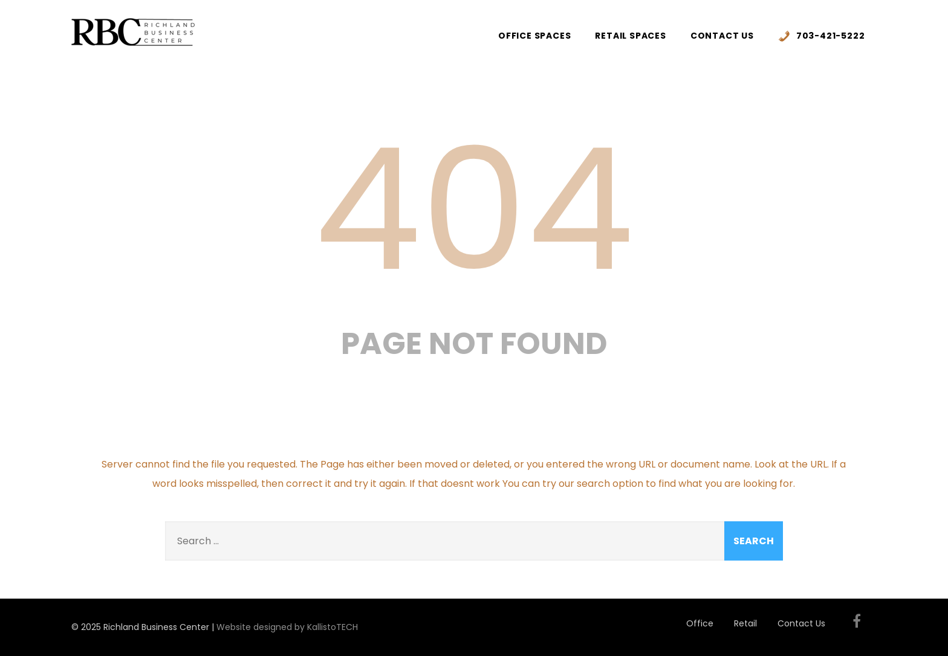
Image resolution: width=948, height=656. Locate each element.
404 (474, 209)
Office (699, 623)
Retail (745, 623)
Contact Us (722, 36)
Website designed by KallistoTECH (287, 627)
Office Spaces (534, 36)
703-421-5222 (821, 36)
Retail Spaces (630, 36)
